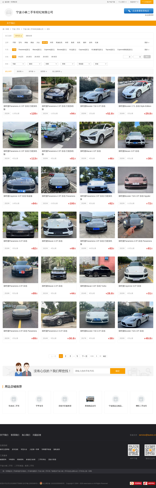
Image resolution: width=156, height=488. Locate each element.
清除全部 (29, 36)
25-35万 (45, 57)
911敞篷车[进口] (97, 50)
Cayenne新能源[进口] (124, 50)
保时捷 (45, 42)
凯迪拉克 (59, 42)
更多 (146, 42)
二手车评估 (42, 459)
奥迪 (32, 42)
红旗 (96, 42)
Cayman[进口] (84, 50)
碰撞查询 (3, 459)
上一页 (53, 356)
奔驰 (26, 42)
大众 (38, 42)
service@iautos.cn (147, 435)
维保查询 (20, 459)
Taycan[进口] (110, 50)
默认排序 (8, 71)
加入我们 (26, 435)
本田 (66, 42)
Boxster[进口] (61, 50)
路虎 (72, 42)
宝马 (20, 42)
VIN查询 (12, 459)
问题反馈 (37, 435)
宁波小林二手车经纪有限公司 (33, 29)
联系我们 (15, 435)
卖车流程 (15, 449)
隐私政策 (57, 449)
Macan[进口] (37, 50)
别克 (78, 42)
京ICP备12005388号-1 (30, 483)
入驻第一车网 (34, 449)
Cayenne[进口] (49, 50)
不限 (14, 42)
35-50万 (54, 57)
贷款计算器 (52, 459)
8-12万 (21, 57)
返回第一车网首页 (11, 2)
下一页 (84, 356)
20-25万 (37, 57)
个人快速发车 (147, 2)
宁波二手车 (16, 29)
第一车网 (6, 29)
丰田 (51, 42)
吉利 (90, 42)
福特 (84, 42)
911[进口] (72, 50)
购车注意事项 (4, 449)
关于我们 (11, 23)
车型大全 (24, 449)
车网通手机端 (46, 449)
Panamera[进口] (24, 50)
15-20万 (29, 57)
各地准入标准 (30, 459)
